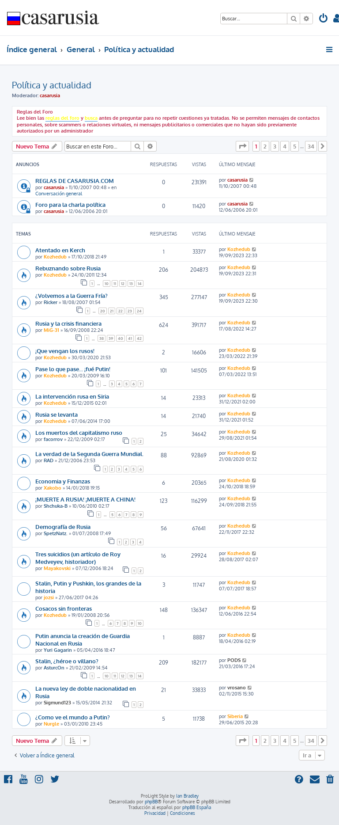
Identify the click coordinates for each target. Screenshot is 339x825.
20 (102, 310)
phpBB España (196, 807)
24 (139, 310)
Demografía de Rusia (62, 526)
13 (131, 283)
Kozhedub (55, 257)
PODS (234, 660)
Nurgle (51, 724)
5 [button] (294, 146)
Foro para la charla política (70, 204)
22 (120, 310)
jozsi (49, 597)
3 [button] (274, 146)
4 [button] (284, 146)
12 (122, 283)
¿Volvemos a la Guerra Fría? (71, 295)
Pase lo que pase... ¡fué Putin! (72, 369)
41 (130, 338)
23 (130, 310)
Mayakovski (57, 568)
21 (111, 310)
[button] (242, 146)
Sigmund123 (57, 703)
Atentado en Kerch (60, 250)
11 (114, 283)
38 (101, 338)
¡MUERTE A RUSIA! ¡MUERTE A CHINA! (85, 499)
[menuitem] (323, 19)
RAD (48, 460)
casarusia (50, 95)
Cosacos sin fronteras (63, 608)
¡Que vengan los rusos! (64, 350)
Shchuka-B (56, 506)
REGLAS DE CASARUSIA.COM (74, 180)
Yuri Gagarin (58, 650)
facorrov (53, 439)
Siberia (235, 716)
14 (140, 283)
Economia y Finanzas (62, 481)
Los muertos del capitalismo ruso (78, 432)
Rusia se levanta (56, 414)
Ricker (50, 302)
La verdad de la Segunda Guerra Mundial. (89, 453)
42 (139, 338)
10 (107, 283)
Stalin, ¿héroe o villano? (66, 661)
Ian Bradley (187, 795)
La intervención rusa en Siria (72, 396)
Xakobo (52, 488)
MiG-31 (51, 330)
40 (120, 338)
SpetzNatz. (56, 533)
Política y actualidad (51, 85)
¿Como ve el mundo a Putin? (72, 717)
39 (111, 338)
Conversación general (58, 193)
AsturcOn (54, 668)
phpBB (151, 801)
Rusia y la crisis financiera (68, 323)
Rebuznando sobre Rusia (68, 268)
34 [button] (311, 146)
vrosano (236, 687)
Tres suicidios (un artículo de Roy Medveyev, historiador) (78, 557)
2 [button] (265, 146)
